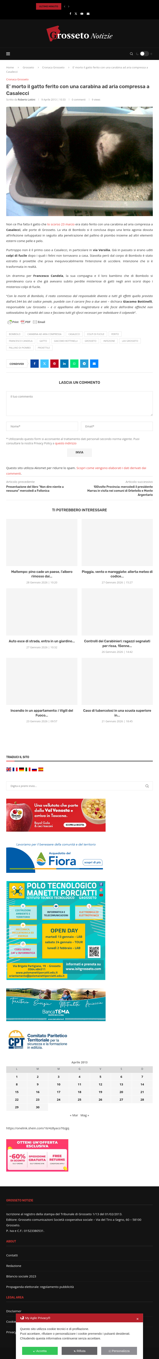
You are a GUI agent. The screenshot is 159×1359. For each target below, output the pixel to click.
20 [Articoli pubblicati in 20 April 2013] (121, 1092)
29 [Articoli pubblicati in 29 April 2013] (16, 1107)
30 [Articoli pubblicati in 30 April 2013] (37, 1107)
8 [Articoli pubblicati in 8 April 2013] (17, 1084)
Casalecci (74, 334)
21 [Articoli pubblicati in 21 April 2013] (142, 1092)
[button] (64, 6)
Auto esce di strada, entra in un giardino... (42, 641)
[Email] (88, 13)
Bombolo (14, 334)
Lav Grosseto (130, 340)
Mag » (85, 1115)
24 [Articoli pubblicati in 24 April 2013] (58, 1099)
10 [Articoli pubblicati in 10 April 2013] (58, 1084)
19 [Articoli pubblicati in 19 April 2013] (100, 1092)
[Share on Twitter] (44, 363)
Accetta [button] (40, 1351)
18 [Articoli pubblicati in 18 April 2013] (79, 1092)
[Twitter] (76, 13)
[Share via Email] (94, 363)
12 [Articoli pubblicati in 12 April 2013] (100, 1084)
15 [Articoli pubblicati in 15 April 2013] (16, 1092)
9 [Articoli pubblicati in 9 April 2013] (38, 1084)
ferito (115, 334)
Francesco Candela (21, 340)
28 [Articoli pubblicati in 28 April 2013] (142, 1099)
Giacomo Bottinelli (66, 340)
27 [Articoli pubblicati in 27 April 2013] (121, 1099)
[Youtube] (82, 13)
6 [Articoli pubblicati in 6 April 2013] (121, 1077)
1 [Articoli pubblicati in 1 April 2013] (17, 1077)
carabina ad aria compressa (44, 334)
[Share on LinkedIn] (64, 363)
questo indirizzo (66, 443)
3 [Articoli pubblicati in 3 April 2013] (59, 1077)
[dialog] (79, 1336)
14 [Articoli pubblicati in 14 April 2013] (142, 1084)
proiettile (44, 347)
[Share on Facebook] (34, 363)
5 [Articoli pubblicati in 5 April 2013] (100, 1077)
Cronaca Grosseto (53, 67)
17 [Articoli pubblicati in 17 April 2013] (58, 1092)
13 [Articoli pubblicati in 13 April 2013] (121, 1084)
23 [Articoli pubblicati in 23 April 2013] (37, 1099)
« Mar (74, 1115)
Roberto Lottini (26, 99)
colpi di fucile (95, 334)
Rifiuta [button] (79, 1351)
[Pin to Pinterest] (54, 363)
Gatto (43, 340)
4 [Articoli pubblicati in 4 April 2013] (80, 1077)
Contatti (12, 1255)
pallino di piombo (20, 347)
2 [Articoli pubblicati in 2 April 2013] (38, 1077)
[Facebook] (70, 13)
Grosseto (28, 67)
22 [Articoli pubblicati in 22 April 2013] (16, 1099)
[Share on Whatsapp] (74, 363)
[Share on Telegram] (84, 363)
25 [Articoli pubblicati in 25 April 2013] (79, 1099)
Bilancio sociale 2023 (21, 1276)
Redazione (13, 1266)
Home (10, 67)
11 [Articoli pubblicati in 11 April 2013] (79, 1084)
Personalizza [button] (119, 1351)
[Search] (131, 54)
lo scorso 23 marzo (61, 224)
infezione (109, 340)
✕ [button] (137, 1319)
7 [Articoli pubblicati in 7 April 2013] (142, 1077)
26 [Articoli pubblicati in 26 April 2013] (100, 1099)
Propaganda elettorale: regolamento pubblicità (40, 1287)
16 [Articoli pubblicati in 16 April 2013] (37, 1092)
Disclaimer (13, 1311)
